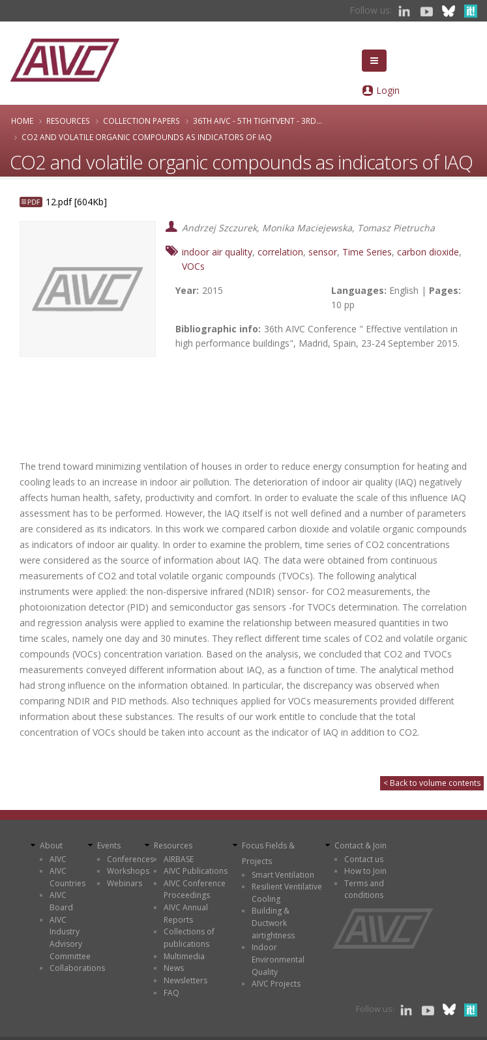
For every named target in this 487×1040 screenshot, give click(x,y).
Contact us (363, 859)
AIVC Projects (276, 983)
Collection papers (141, 120)
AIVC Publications (196, 870)
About (51, 845)
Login (388, 90)
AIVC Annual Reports (186, 913)
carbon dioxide (428, 252)
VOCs (193, 266)
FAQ (171, 992)
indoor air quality (217, 252)
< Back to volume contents (431, 782)
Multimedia (184, 956)
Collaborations (77, 968)
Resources (68, 120)
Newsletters (185, 980)
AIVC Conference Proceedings (195, 889)
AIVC (58, 859)
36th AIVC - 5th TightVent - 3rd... (257, 120)
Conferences (130, 859)
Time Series (367, 252)
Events (109, 845)
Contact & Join (360, 845)
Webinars (124, 883)
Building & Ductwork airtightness (273, 922)
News (174, 968)
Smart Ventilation (283, 874)
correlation (280, 252)
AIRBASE (179, 859)
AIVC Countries (67, 877)
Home (22, 120)
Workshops (128, 870)
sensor (322, 252)
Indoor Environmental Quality (278, 959)
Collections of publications (189, 937)
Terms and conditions (364, 889)
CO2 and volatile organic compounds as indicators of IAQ (147, 137)
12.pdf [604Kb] (76, 201)
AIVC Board (61, 901)
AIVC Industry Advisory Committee (70, 938)
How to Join (365, 870)
